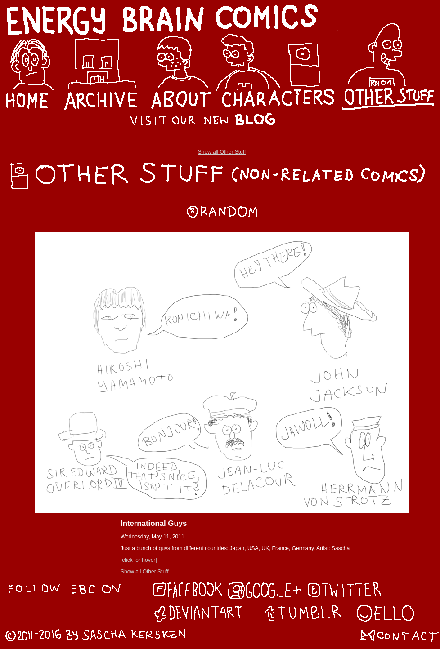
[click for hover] (139, 560)
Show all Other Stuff (222, 152)
